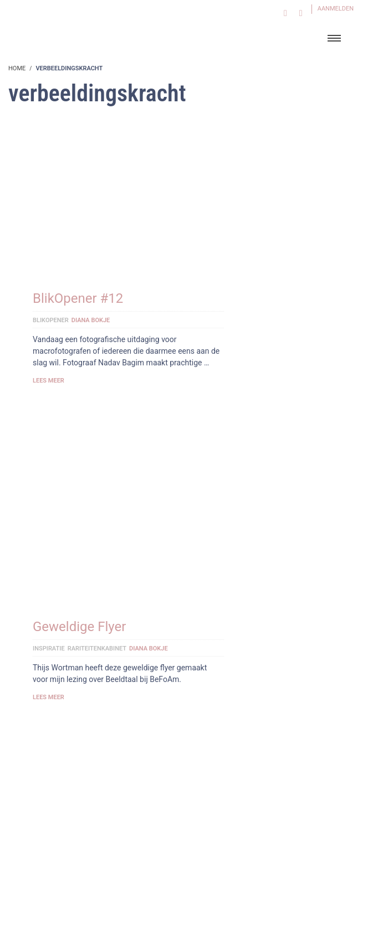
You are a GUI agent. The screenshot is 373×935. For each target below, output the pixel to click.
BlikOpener (51, 320)
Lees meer (48, 380)
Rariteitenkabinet (97, 648)
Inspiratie (49, 648)
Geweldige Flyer (79, 626)
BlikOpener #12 (78, 298)
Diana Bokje (90, 320)
